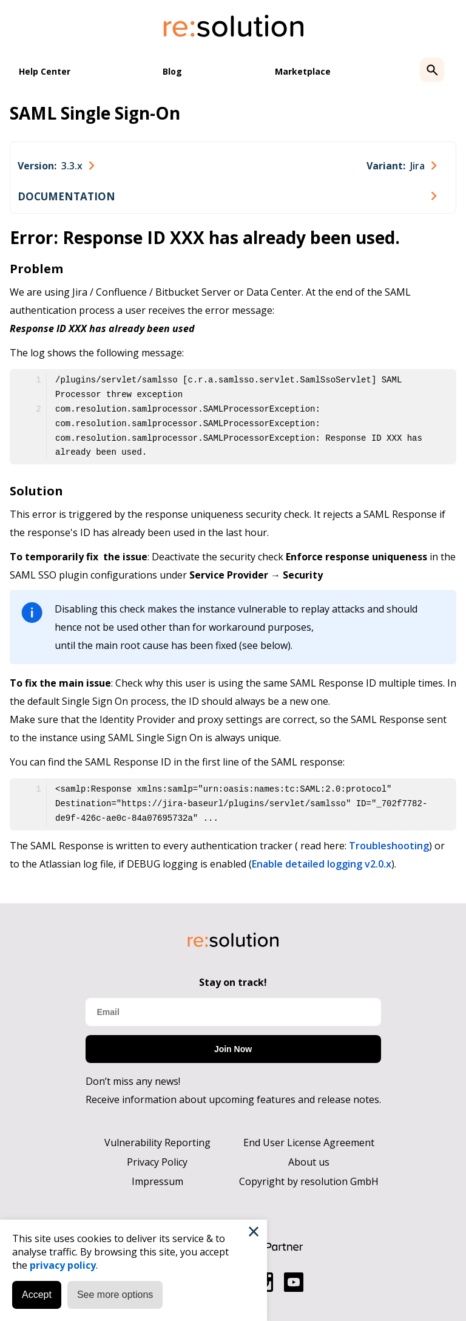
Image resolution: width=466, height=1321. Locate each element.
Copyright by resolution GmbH (309, 1181)
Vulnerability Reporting (157, 1142)
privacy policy (63, 1265)
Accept (37, 1294)
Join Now (233, 1049)
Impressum (157, 1181)
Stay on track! (233, 982)
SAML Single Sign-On (95, 112)
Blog (172, 71)
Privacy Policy (157, 1162)
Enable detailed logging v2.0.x (321, 864)
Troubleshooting (389, 845)
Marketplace (303, 71)
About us (308, 1162)
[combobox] (56, 166)
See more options (115, 1294)
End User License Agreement (308, 1142)
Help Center (44, 71)
